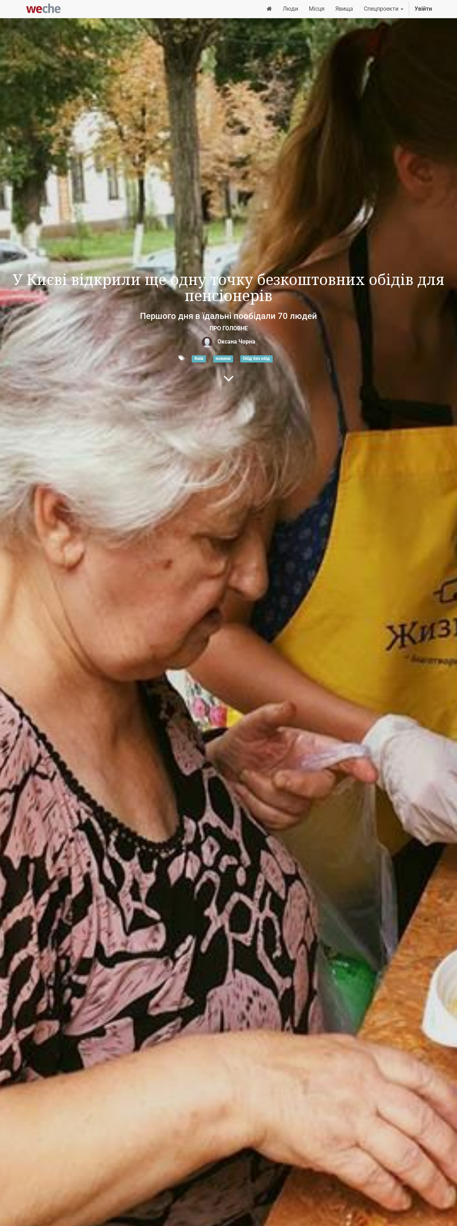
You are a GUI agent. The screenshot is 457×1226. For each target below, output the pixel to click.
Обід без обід (256, 358)
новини (223, 358)
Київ (199, 358)
